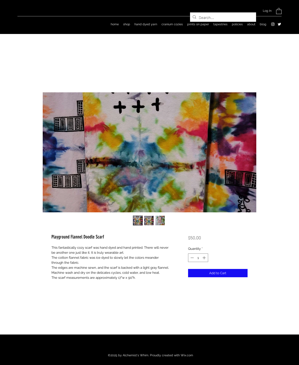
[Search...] (223, 17)
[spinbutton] (198, 258)
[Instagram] (273, 24)
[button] (279, 11)
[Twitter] (279, 24)
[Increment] (204, 258)
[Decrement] (192, 258)
